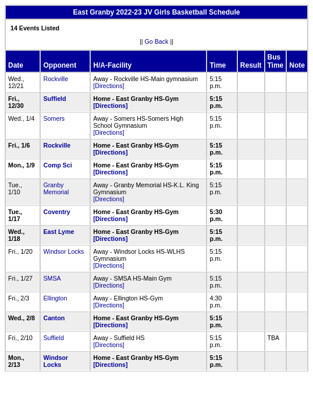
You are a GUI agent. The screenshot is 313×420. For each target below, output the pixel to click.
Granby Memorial (56, 188)
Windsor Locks (63, 251)
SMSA (52, 278)
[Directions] (108, 85)
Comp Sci (57, 165)
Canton (54, 317)
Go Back (157, 41)
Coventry (56, 211)
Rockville (55, 78)
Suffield (54, 98)
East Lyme (58, 231)
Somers (54, 118)
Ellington (55, 298)
